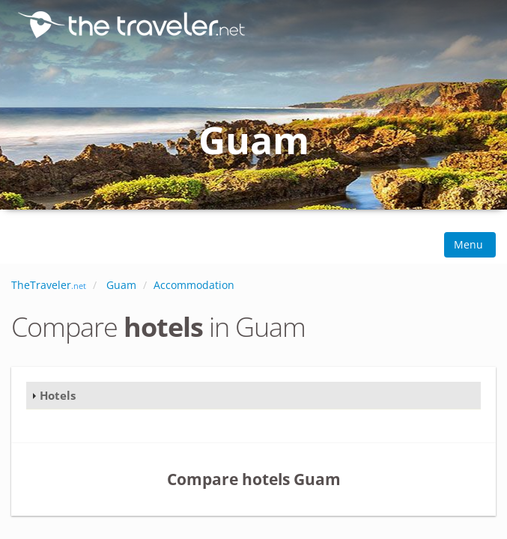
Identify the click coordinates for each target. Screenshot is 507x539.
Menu (470, 244)
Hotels (58, 395)
